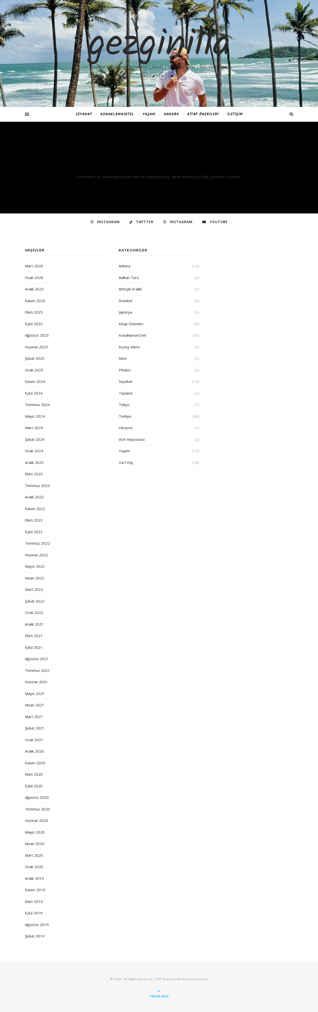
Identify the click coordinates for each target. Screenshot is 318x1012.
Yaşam (149, 114)
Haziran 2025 (36, 346)
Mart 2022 (34, 589)
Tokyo (124, 404)
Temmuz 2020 (37, 809)
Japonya (125, 312)
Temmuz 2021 (37, 670)
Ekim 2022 (34, 520)
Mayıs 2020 (35, 832)
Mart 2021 (34, 716)
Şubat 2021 (34, 728)
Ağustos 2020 (37, 797)
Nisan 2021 (34, 704)
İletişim (235, 114)
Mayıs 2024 (35, 416)
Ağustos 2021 (37, 658)
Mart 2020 (34, 855)
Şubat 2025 (34, 358)
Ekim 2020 (34, 774)
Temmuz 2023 (37, 485)
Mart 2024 (34, 427)
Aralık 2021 (34, 624)
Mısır (123, 358)
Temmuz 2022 (37, 543)
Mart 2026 (34, 265)
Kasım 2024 (35, 381)
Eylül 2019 (33, 912)
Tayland (125, 393)
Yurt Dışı (126, 462)
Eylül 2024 (33, 393)
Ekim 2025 (34, 312)
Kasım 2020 (35, 762)
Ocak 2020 (34, 866)
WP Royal (164, 979)
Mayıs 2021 (35, 693)
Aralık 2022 (34, 496)
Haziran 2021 (36, 681)
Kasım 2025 (35, 300)
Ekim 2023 (34, 473)
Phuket (125, 369)
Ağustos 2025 (37, 335)
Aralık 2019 (34, 878)
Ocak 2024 (34, 450)
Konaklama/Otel (117, 114)
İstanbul (125, 300)
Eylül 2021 (33, 647)
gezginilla (159, 45)
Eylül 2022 (33, 531)
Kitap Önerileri (203, 114)
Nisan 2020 (34, 843)
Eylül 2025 (33, 323)
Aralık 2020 (34, 751)
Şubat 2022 (34, 601)
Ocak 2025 (34, 369)
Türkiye (125, 416)
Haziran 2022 (36, 554)
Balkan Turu (129, 277)
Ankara (171, 114)
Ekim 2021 (34, 635)
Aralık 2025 (34, 288)
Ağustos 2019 (37, 924)
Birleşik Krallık (130, 288)
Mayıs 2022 (35, 566)
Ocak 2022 (34, 612)
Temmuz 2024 (37, 404)
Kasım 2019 (35, 889)
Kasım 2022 (35, 508)
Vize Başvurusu (132, 439)
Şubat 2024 (34, 439)
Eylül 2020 (33, 785)
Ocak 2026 (34, 277)
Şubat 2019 (34, 935)
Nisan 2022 (34, 577)
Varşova (125, 427)
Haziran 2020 (36, 820)
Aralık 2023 (34, 462)
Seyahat (84, 114)
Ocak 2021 (34, 739)
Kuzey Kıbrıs (129, 346)
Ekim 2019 (34, 901)
